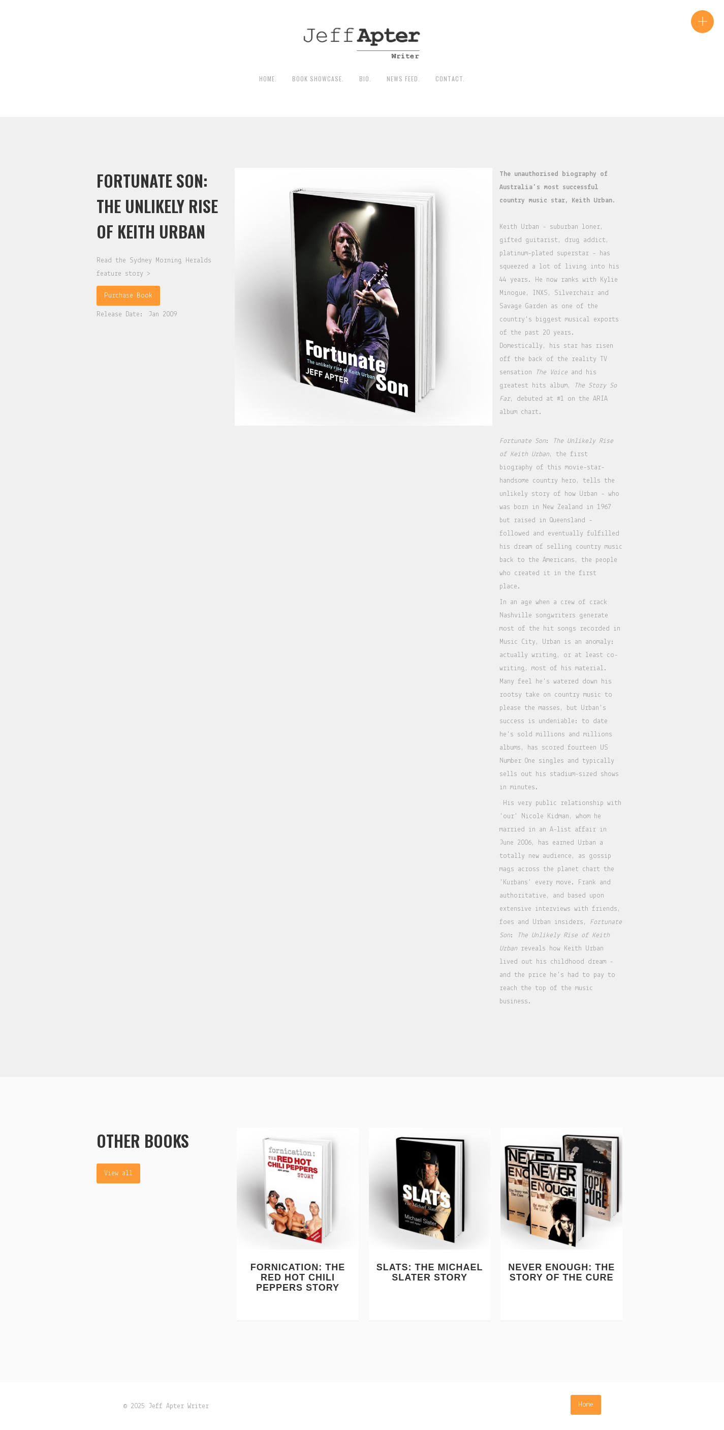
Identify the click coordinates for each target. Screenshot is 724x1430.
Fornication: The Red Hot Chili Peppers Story (297, 1277)
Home (585, 1405)
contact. (450, 78)
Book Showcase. (318, 78)
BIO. (365, 78)
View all (118, 1173)
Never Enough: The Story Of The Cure (561, 1272)
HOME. (268, 78)
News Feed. (403, 78)
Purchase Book (128, 296)
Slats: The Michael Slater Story (429, 1272)
